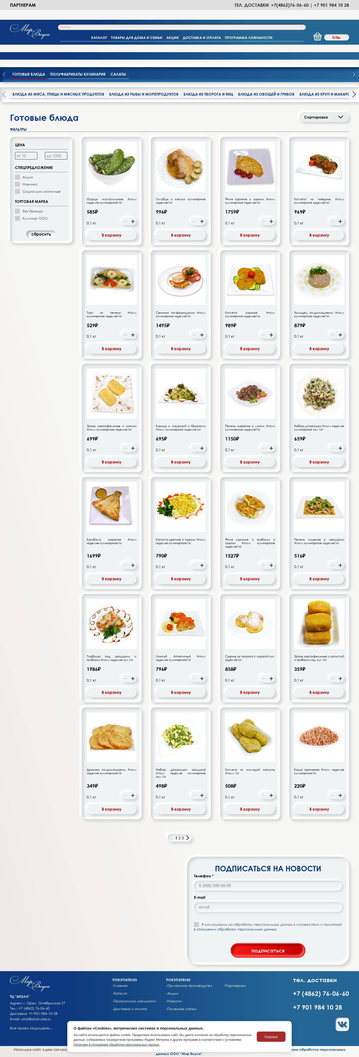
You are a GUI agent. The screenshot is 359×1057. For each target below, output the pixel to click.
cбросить (41, 234)
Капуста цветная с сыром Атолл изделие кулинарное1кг (181, 541)
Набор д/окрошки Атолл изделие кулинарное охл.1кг (319, 427)
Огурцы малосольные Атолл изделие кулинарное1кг (112, 200)
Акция (27, 177)
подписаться (268, 950)
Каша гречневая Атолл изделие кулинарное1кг (319, 771)
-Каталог (119, 993)
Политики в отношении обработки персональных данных (116, 1045)
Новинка (29, 184)
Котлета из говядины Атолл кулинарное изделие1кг (319, 200)
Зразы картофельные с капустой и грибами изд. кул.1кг (319, 658)
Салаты (118, 74)
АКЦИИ (172, 37)
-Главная (119, 986)
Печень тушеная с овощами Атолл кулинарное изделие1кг (319, 541)
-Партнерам (235, 986)
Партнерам (23, 5)
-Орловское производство (189, 986)
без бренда (32, 211)
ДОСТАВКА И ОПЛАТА (202, 37)
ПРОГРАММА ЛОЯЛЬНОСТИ (248, 37)
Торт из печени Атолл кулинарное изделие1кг (112, 314)
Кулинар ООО (35, 218)
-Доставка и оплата (129, 1009)
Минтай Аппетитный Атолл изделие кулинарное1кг (181, 658)
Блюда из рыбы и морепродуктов (144, 94)
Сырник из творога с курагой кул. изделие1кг (250, 658)
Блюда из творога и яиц (208, 94)
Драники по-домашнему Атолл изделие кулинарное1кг (112, 771)
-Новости (174, 1001)
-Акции (172, 993)
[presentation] (354, 74)
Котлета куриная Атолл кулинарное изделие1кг (250, 314)
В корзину (111, 235)
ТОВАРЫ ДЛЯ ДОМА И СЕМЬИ (136, 37)
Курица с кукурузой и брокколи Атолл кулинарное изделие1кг (181, 427)
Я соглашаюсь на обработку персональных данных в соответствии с (268, 926)
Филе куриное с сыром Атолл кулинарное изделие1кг (250, 200)
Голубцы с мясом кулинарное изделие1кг (181, 200)
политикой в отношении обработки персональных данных (268, 926)
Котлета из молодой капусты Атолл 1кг (250, 771)
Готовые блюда (28, 74)
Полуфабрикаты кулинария (77, 74)
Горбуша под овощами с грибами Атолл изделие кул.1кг (112, 658)
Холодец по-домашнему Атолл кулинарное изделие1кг (319, 314)
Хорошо (271, 1037)
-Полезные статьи (181, 1009)
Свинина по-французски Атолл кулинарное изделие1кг (181, 314)
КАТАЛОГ (99, 37)
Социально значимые (41, 191)
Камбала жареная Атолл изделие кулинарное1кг (112, 541)
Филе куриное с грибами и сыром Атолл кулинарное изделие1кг (250, 543)
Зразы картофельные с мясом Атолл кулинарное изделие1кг (112, 427)
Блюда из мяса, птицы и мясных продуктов (58, 94)
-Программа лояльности (134, 1001)
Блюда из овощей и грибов (266, 94)
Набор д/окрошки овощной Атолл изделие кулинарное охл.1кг (181, 773)
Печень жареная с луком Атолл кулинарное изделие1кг (250, 427)
